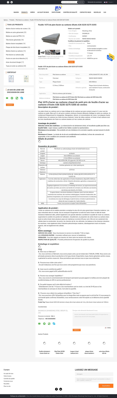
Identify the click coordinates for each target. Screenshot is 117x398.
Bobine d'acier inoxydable (14, 43)
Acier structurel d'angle (13, 62)
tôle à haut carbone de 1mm (78, 302)
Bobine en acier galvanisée (14, 32)
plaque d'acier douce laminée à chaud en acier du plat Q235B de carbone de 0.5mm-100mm (89, 352)
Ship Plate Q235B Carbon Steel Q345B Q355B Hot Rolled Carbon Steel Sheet (59, 352)
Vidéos (32, 12)
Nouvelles (97, 12)
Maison (16, 12)
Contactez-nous (85, 12)
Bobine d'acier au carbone (14, 51)
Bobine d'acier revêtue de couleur (16, 28)
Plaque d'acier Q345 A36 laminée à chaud (57, 302)
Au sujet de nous (43, 12)
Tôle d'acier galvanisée (13, 40)
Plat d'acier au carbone (22, 20)
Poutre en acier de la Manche (15, 58)
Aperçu (6, 20)
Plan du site (7, 386)
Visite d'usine (56, 12)
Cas (105, 12)
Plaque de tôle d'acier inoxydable (16, 47)
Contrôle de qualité (70, 12)
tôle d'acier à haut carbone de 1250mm (97, 302)
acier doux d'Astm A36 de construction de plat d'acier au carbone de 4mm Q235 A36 (104, 352)
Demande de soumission (95, 2)
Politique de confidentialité (17, 396)
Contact (71, 62)
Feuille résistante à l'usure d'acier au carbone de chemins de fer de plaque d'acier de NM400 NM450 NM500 (44, 352)
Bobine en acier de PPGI (13, 36)
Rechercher (81, 2)
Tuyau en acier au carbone (14, 66)
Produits (24, 12)
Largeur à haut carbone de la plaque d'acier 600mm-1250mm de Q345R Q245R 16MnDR (74, 352)
